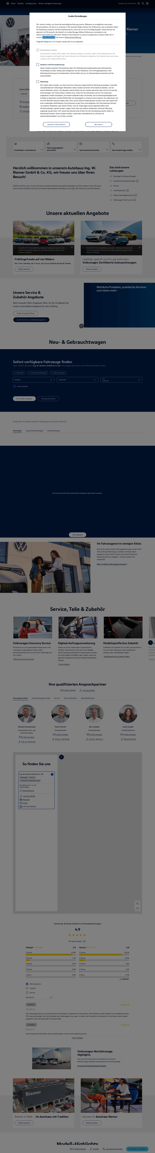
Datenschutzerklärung (73, 37)
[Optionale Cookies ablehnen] (56, 124)
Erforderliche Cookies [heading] (46, 50)
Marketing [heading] (42, 82)
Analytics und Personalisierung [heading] (50, 64)
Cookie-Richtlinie (48, 37)
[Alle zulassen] (98, 124)
